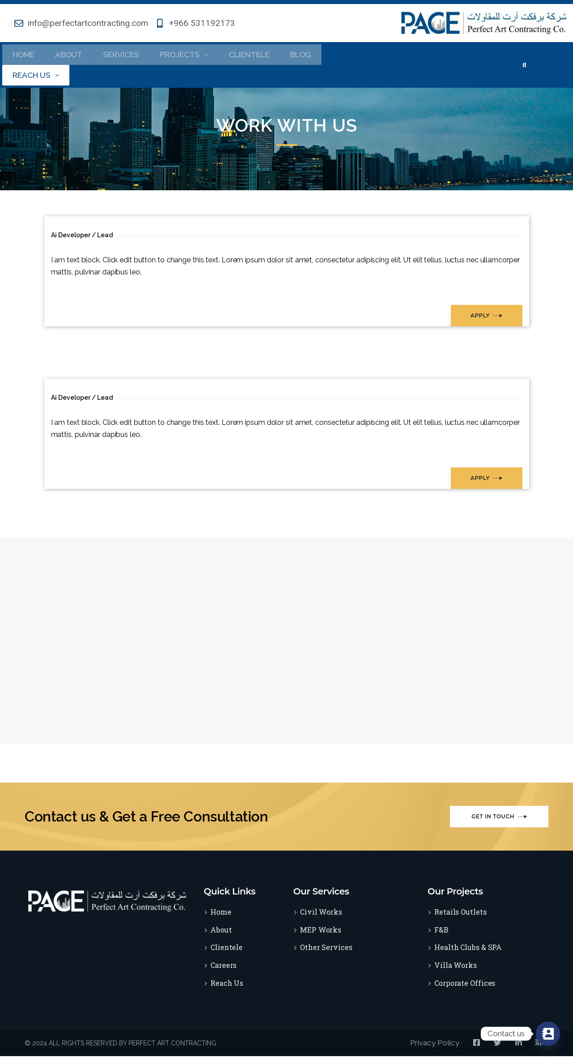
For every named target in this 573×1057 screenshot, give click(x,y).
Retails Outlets (460, 913)
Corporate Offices (464, 984)
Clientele (260, 55)
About (72, 55)
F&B (441, 931)
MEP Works (320, 931)
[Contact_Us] (548, 1034)
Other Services (326, 949)
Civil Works (321, 913)
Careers (223, 966)
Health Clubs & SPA (468, 949)
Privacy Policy (426, 1044)
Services (126, 55)
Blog (315, 55)
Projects (191, 55)
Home (25, 55)
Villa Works (455, 966)
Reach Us (37, 76)
